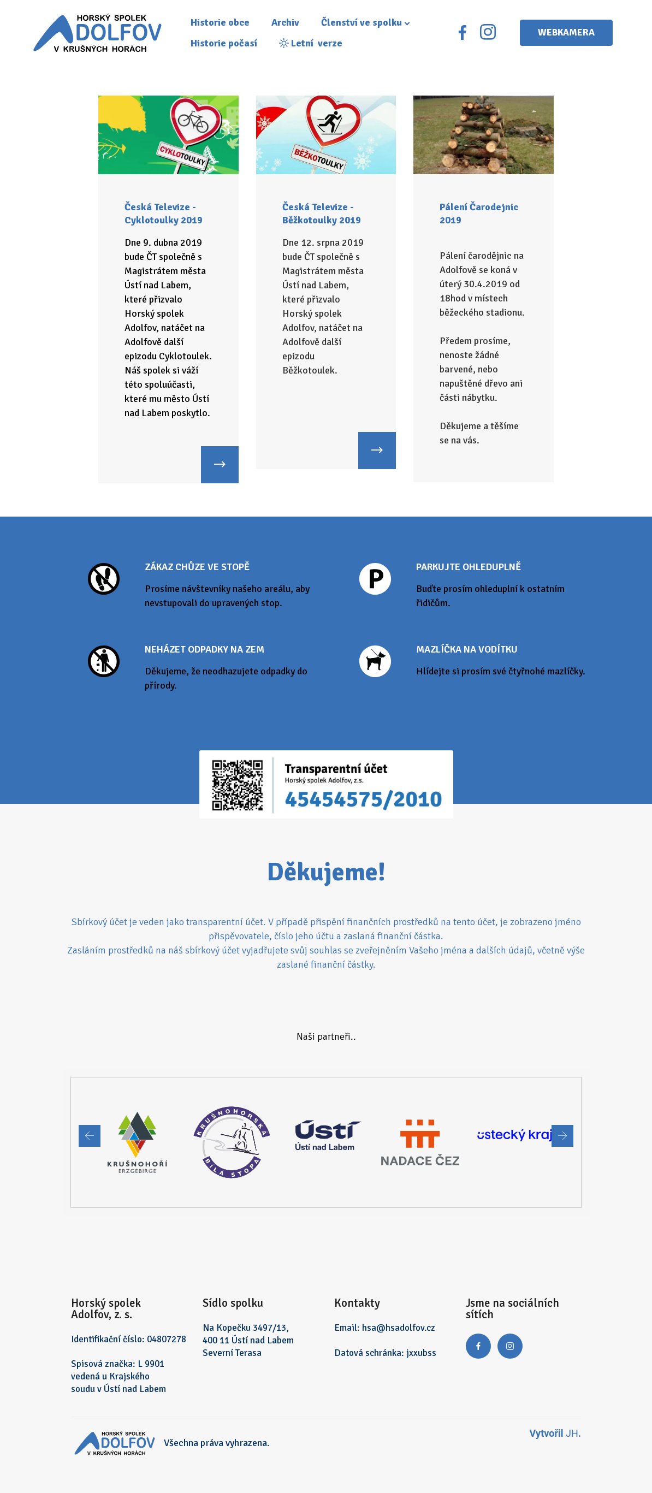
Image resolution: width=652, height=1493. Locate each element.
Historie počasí (228, 44)
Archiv (290, 23)
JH (572, 1433)
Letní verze (315, 44)
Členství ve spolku (365, 23)
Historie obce (224, 23)
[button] (89, 1136)
